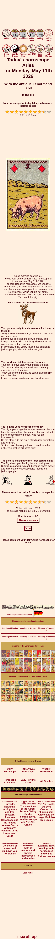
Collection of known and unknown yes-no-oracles (9, 847)
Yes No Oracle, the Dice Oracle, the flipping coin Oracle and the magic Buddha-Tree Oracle (46, 810)
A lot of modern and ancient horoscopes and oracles (28, 850)
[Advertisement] (27, 15)
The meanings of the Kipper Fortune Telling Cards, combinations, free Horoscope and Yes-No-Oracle (28, 812)
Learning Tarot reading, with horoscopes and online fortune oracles (46, 849)
